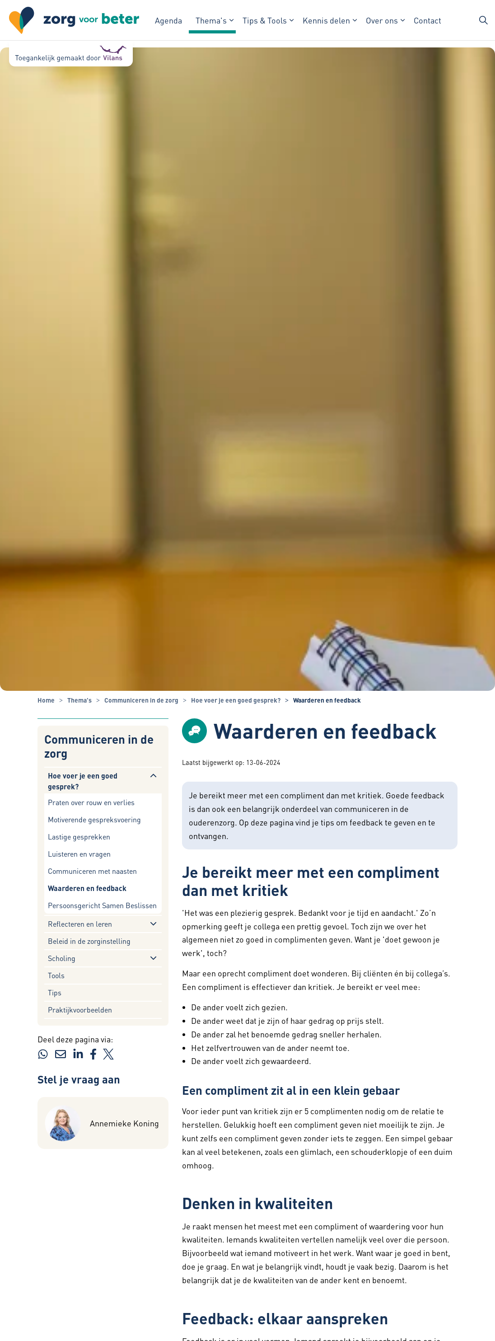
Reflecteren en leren (80, 923)
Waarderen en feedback (87, 888)
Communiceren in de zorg (99, 746)
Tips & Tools (265, 20)
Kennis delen (326, 20)
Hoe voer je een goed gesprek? (82, 781)
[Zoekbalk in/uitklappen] (483, 20)
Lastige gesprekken (79, 836)
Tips (54, 992)
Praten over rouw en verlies (91, 802)
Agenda (168, 20)
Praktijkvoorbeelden (80, 1009)
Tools (56, 975)
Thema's (211, 20)
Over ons (382, 20)
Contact (427, 20)
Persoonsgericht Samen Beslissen (102, 905)
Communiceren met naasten (92, 871)
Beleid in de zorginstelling (89, 941)
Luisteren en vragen (79, 853)
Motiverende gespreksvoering (94, 819)
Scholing (61, 958)
